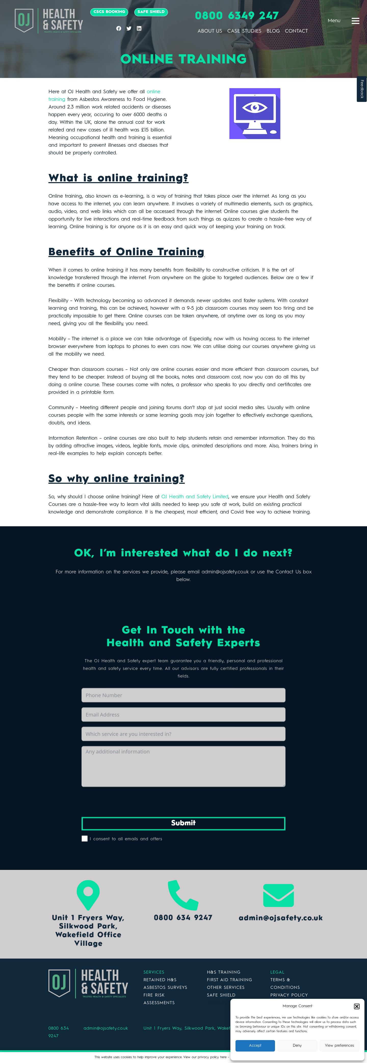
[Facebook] (119, 28)
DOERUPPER (220, 1003)
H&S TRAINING (224, 972)
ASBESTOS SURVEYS (165, 988)
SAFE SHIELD (221, 995)
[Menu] (355, 21)
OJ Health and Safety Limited (194, 497)
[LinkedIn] (139, 28)
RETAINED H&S (160, 980)
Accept (255, 1046)
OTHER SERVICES (226, 988)
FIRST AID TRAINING (229, 980)
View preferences (339, 1046)
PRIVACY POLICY (289, 995)
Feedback (362, 89)
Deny (297, 1046)
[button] (356, 1006)
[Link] (49, 21)
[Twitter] (129, 28)
